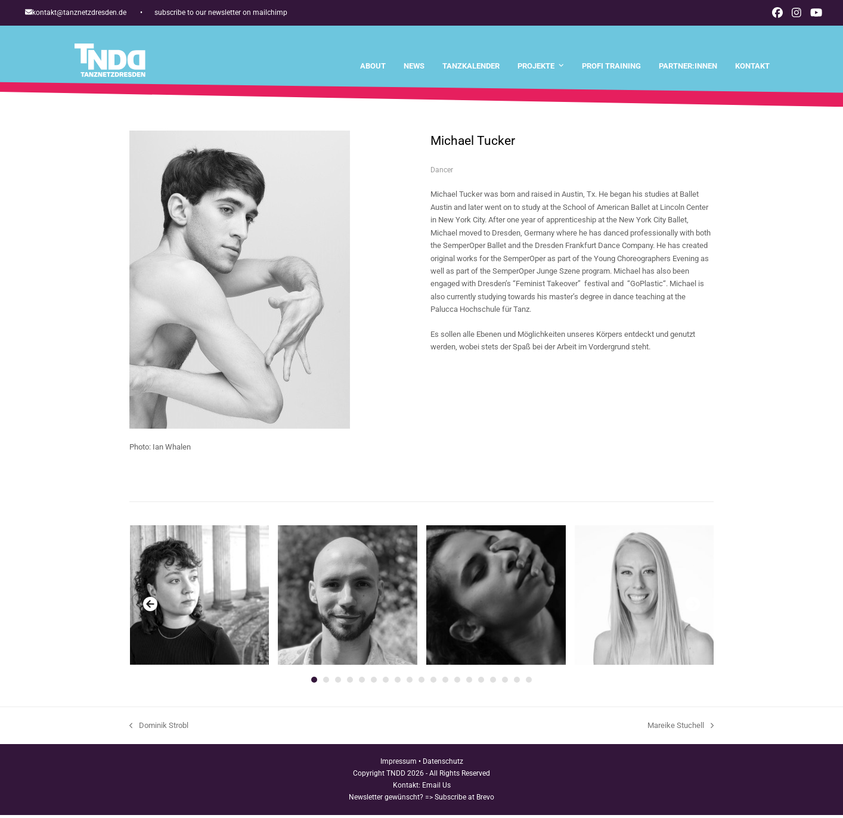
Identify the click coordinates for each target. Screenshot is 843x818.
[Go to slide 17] (505, 683)
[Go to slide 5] (362, 683)
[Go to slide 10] (421, 683)
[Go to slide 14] (469, 683)
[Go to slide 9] (410, 683)
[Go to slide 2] (326, 683)
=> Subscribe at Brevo (459, 799)
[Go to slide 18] (517, 683)
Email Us (436, 787)
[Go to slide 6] (374, 683)
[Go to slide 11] (433, 683)
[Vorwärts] (693, 607)
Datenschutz (443, 764)
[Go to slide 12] (445, 683)
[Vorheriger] (150, 607)
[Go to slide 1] (314, 683)
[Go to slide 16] (493, 683)
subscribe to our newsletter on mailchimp (220, 12)
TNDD (395, 776)
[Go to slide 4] (350, 683)
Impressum (398, 764)
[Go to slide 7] (386, 683)
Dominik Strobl (158, 729)
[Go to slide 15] (481, 683)
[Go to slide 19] (529, 683)
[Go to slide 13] (457, 683)
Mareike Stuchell (680, 729)
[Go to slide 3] (338, 683)
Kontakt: (407, 787)
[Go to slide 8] (398, 683)
